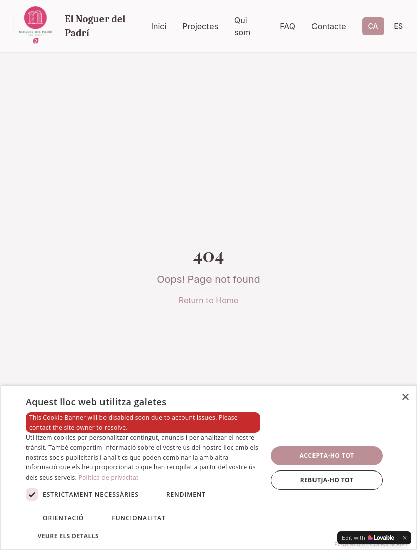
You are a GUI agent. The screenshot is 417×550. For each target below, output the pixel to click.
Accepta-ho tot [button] (327, 455)
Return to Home (208, 300)
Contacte (328, 26)
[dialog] (208, 468)
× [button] (405, 397)
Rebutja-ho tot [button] (327, 480)
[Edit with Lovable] (368, 538)
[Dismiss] (405, 538)
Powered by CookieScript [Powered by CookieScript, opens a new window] (371, 544)
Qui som (242, 26)
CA (373, 26)
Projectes (200, 26)
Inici (159, 26)
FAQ (287, 26)
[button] (143, 536)
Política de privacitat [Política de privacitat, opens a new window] (108, 477)
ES (398, 26)
